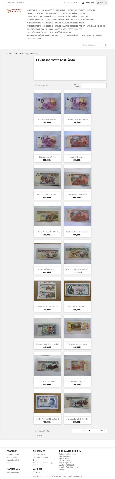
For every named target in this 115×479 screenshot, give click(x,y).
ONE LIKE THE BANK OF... (77, 307)
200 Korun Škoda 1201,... (47, 269)
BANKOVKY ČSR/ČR (35, 13)
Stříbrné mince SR (96, 26)
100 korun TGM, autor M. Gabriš (47, 344)
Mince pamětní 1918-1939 (57, 19)
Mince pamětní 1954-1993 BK (40, 23)
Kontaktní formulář (14, 472)
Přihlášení (36, 472)
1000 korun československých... (47, 194)
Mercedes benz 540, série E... (77, 419)
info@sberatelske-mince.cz (69, 468)
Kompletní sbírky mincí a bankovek (44, 35)
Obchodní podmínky (40, 457)
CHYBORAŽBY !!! (34, 38)
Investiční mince (35, 19)
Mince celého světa (67, 16)
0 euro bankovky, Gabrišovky (41, 16)
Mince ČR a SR (33, 10)
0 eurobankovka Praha (47, 157)
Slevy (8, 463)
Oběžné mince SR (63, 32)
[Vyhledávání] (94, 45)
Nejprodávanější (13, 460)
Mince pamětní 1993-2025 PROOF (70, 26)
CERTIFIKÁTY (85, 16)
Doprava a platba (39, 454)
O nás (35, 460)
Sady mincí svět (71, 35)
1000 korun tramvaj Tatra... (77, 381)
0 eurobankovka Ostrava (47, 119)
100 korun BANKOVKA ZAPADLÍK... (47, 232)
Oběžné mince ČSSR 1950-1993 (68, 29)
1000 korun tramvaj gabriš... (77, 344)
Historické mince (76, 10)
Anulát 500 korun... (77, 157)
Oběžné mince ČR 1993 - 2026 (40, 32)
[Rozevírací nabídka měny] (73, 3)
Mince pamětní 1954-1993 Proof (70, 23)
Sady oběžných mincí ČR (53, 10)
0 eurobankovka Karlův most (77, 119)
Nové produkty (12, 457)
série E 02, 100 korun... (47, 381)
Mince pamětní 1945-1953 (82, 19)
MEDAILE (91, 10)
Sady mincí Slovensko (92, 35)
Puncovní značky (13, 454)
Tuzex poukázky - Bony (74, 13)
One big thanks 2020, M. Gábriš (47, 419)
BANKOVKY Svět (53, 13)
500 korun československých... (77, 194)
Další (102, 430)
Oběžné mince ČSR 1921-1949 (40, 29)
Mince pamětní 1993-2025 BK (40, 26)
